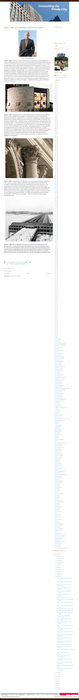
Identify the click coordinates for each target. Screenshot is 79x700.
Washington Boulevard (59, 541)
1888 (55, 131)
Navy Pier (56, 485)
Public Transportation (58, 501)
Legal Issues (57, 461)
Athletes (56, 348)
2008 (55, 319)
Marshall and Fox (58, 468)
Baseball (56, 351)
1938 (55, 213)
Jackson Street (57, 449)
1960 (55, 248)
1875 (55, 111)
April (58, 571)
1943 (55, 221)
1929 (55, 198)
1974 (55, 270)
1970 (55, 264)
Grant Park (57, 426)
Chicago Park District (58, 378)
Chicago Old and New (61, 75)
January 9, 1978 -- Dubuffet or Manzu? (64, 644)
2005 (55, 315)
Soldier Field (57, 517)
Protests (56, 498)
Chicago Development (59, 366)
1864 (55, 99)
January (58, 576)
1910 (55, 168)
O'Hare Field (57, 487)
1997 (55, 302)
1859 (55, 91)
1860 (55, 93)
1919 (55, 182)
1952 (55, 235)
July (58, 565)
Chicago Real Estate (58, 385)
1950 (55, 232)
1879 (55, 117)
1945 (55, 224)
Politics (56, 495)
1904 (55, 158)
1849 (55, 83)
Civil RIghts (57, 402)
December (59, 556)
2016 (55, 332)
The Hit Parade (57, 530)
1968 (55, 260)
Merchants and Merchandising (60, 474)
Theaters (56, 532)
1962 (55, 251)
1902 (55, 155)
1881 (55, 120)
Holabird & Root (58, 434)
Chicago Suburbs (58, 398)
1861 (55, 95)
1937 (55, 211)
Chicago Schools (58, 391)
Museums (56, 484)
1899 (55, 150)
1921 (55, 185)
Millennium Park (58, 480)
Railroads (56, 504)
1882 (55, 122)
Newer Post (6, 273)
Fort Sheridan (57, 425)
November (59, 558)
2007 (55, 318)
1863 (55, 98)
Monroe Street (57, 482)
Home (27, 273)
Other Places (57, 490)
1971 (55, 265)
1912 (55, 171)
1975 (55, 272)
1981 (55, 281)
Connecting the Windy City (14, 696)
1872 (55, 107)
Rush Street (57, 511)
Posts (57, 46)
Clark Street (57, 404)
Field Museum (57, 421)
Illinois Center (57, 444)
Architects (56, 340)
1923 (55, 189)
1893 (55, 141)
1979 (55, 278)
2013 (55, 327)
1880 (55, 119)
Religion (56, 509)
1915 (55, 176)
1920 (55, 184)
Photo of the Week (58, 493)
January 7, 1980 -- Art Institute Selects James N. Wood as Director (24, 27)
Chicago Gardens (58, 374)
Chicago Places (57, 382)
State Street (57, 519)
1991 (55, 296)
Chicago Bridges (58, 361)
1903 (55, 157)
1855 (55, 87)
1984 (55, 286)
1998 (55, 303)
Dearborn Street (57, 415)
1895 (55, 144)
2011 (55, 324)
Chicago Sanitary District (59, 390)
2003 (55, 311)
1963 (55, 252)
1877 (55, 114)
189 (55, 134)
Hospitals (56, 436)
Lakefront (56, 460)
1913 (55, 173)
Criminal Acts (57, 413)
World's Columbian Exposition (60, 547)
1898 (55, 149)
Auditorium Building (58, 350)
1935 (55, 208)
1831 (55, 82)
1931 (55, 201)
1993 (55, 299)
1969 (55, 262)
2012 (55, 326)
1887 (55, 130)
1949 (55, 230)
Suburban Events (58, 525)
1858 (55, 90)
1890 (55, 136)
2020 (57, 553)
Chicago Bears (57, 359)
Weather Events (57, 543)
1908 (55, 165)
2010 (55, 323)
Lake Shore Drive (58, 455)
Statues (56, 520)
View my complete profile (61, 77)
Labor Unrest (57, 452)
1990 (55, 294)
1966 (55, 257)
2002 (55, 310)
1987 (55, 291)
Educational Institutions (59, 420)
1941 (55, 217)
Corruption (57, 409)
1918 (55, 181)
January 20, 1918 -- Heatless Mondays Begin (65, 610)
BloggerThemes (65, 696)
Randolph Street (57, 506)
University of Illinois (58, 536)
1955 (55, 240)
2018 (55, 335)
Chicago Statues (57, 396)
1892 (55, 139)
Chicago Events (57, 370)
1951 (55, 233)
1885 (55, 126)
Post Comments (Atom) (15, 276)
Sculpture (56, 514)
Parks (56, 492)
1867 (55, 104)
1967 (55, 259)
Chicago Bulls (57, 362)
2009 (55, 321)
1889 (55, 133)
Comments (58, 48)
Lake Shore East (58, 457)
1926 (55, 193)
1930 (55, 200)
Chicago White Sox (58, 401)
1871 (55, 106)
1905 (55, 160)
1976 (55, 273)
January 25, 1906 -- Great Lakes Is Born (64, 597)
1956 (55, 241)
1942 (55, 219)
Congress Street (57, 406)
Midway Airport (57, 477)
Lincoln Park (57, 463)
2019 (55, 337)
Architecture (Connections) (59, 343)
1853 (55, 85)
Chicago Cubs (57, 364)
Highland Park (57, 431)
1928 (55, 197)
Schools (56, 512)
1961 (55, 249)
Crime (56, 412)
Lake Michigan (57, 453)
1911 (55, 170)
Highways (56, 433)
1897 (55, 147)
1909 (55, 166)
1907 (55, 163)
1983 (55, 284)
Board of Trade (57, 355)
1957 (55, 243)
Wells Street (57, 544)
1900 (55, 152)
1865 (55, 101)
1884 (55, 125)
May (58, 569)
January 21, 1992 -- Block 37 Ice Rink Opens (65, 608)
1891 (55, 138)
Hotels (56, 437)
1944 (55, 222)
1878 (55, 115)
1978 (55, 276)
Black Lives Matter (58, 353)
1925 (55, 192)
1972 (55, 267)
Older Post (48, 273)
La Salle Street (57, 450)
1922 (55, 187)
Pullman (56, 503)
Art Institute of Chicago (19, 263)
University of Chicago (59, 535)
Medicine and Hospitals (59, 471)
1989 (55, 292)
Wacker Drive (57, 539)
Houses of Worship (58, 439)
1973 (55, 268)
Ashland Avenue (58, 347)
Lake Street (57, 458)
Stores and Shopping (58, 523)
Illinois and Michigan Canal (60, 442)
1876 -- (56, 112)
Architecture (57, 342)
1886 (55, 128)
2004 (55, 313)
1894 (55, 142)
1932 (55, 203)
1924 (55, 190)
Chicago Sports (57, 394)
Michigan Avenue (58, 476)
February (58, 574)
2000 (55, 307)
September (59, 562)
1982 (55, 283)
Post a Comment (7, 271)
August (58, 563)
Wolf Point (57, 546)
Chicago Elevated (58, 367)
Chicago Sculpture (58, 393)
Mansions (56, 466)
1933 (55, 205)
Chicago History (58, 375)
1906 (55, 162)
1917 (55, 179)
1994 (55, 300)
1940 (55, 216)
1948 (55, 229)
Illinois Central (57, 445)
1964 (55, 254)
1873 (55, 109)
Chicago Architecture (58, 358)
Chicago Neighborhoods (59, 377)
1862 (55, 96)
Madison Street (57, 465)
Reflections (57, 508)
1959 (55, 246)
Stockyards (57, 522)
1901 (55, 154)
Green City (57, 428)
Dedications (57, 417)
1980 (11, 263)
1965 (55, 256)
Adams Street (57, 339)
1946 (55, 225)
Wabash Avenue (57, 538)
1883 (55, 123)
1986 (55, 289)
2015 (55, 331)
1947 (55, 227)
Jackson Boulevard (58, 447)
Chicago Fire (57, 372)
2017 (55, 334)
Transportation (57, 533)
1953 (55, 236)
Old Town (56, 488)
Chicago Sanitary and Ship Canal (61, 388)
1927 (55, 195)
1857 (55, 88)
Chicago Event (57, 369)
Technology (57, 527)
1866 (55, 103)
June (58, 567)
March (58, 573)
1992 (55, 297)
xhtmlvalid (75, 696)
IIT (55, 441)
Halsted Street (57, 429)
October (58, 560)
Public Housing (57, 500)
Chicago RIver (57, 386)
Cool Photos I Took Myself (59, 407)
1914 (55, 174)
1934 (55, 206)
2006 (55, 316)
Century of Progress (58, 356)
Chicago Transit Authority (59, 399)
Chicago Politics (58, 383)
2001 (55, 308)
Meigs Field (57, 472)
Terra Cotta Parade (58, 528)
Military (56, 479)
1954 (55, 238)
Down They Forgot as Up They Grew (61, 418)
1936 (55, 209)
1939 (55, 214)
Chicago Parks (57, 380)
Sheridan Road (57, 516)
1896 (55, 146)
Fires (55, 423)
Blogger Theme (58, 696)
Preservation (57, 496)
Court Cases (57, 410)
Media (56, 469)
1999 (55, 305)
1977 (55, 275)
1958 (55, 245)
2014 (55, 329)
